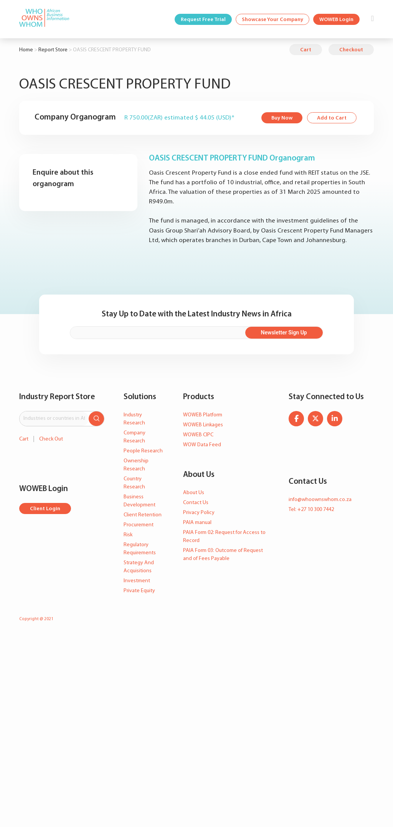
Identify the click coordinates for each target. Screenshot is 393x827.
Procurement (139, 525)
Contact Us (195, 503)
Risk (128, 535)
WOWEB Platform (202, 415)
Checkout (351, 50)
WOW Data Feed (202, 445)
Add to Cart (332, 118)
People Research (143, 451)
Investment (137, 581)
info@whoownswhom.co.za (320, 500)
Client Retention (143, 515)
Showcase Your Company (272, 20)
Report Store (53, 50)
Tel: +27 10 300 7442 (311, 510)
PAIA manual (197, 523)
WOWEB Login (336, 20)
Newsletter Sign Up (284, 332)
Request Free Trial (203, 20)
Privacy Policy (199, 513)
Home (26, 50)
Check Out (51, 439)
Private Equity (139, 591)
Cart (305, 50)
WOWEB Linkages (203, 425)
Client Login (45, 509)
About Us (193, 493)
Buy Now (281, 118)
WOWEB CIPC (198, 435)
